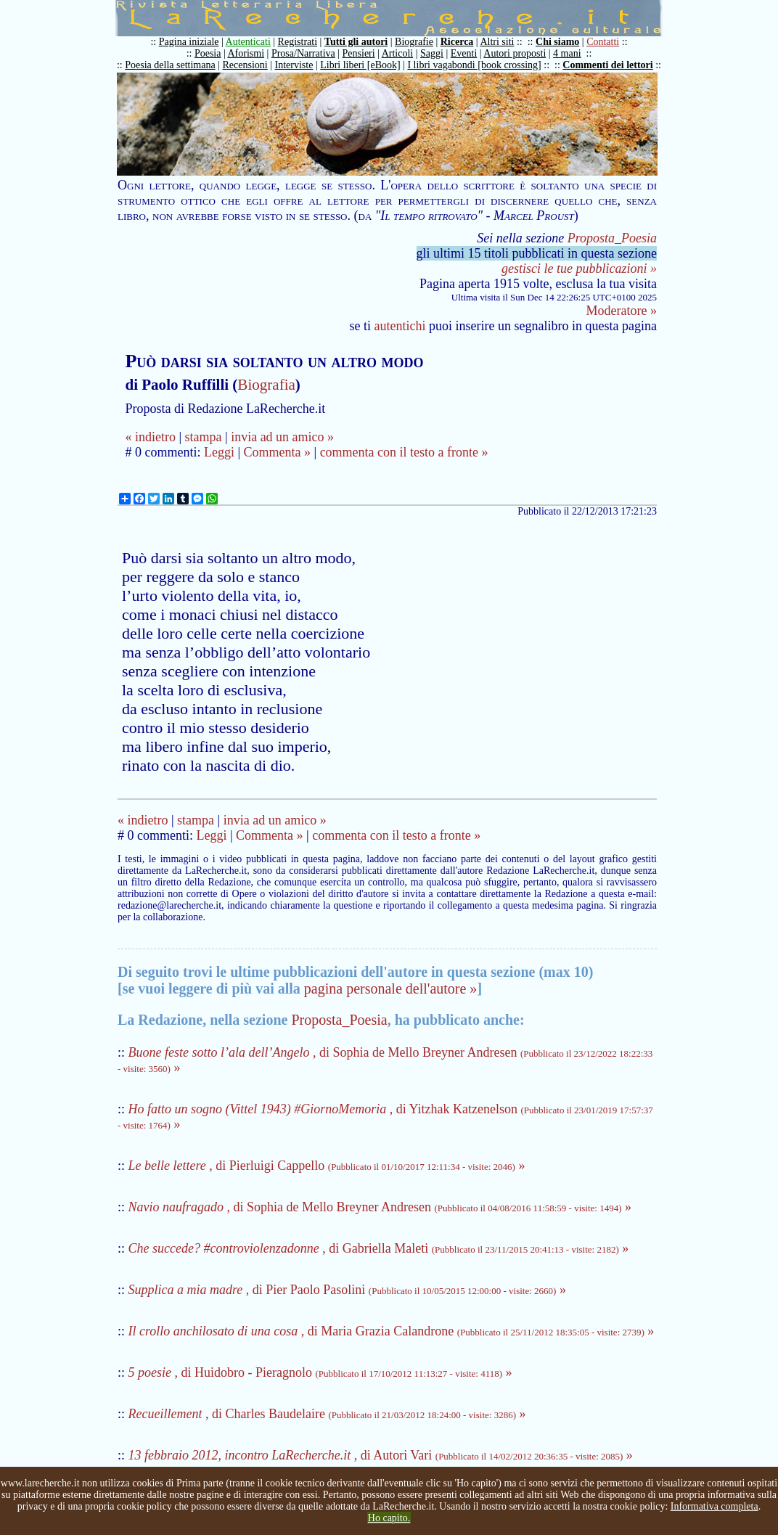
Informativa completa (714, 1506)
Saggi (431, 53)
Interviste (294, 65)
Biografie (414, 41)
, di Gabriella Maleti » (378, 1248)
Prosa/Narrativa (303, 53)
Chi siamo (557, 41)
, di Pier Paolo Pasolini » (347, 1289)
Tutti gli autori (356, 41)
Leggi (219, 452)
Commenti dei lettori (607, 65)
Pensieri (359, 53)
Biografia (266, 384)
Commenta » (277, 452)
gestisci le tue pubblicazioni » (579, 268)
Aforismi (246, 53)
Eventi (464, 53)
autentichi (400, 326)
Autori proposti (514, 53)
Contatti (602, 41)
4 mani (567, 53)
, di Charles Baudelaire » (327, 1414)
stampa (203, 437)
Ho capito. (389, 1518)
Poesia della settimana (170, 65)
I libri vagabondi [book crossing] (474, 65)
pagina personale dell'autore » (391, 988)
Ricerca (457, 41)
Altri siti (497, 41)
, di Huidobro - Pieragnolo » (320, 1372)
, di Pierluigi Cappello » (326, 1165)
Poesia (207, 53)
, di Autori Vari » (380, 1455)
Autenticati (248, 41)
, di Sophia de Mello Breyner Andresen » (380, 1207)
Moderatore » (621, 310)
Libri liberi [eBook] (360, 65)
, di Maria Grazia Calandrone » (391, 1331)
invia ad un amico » (282, 437)
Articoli (398, 53)
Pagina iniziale (189, 41)
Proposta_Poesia (612, 238)
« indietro (150, 437)
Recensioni (245, 65)
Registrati (297, 41)
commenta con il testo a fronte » (404, 452)
